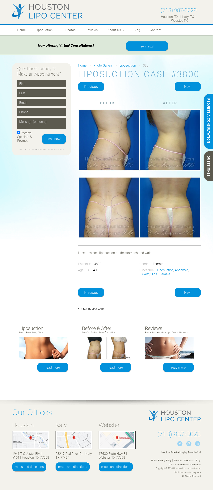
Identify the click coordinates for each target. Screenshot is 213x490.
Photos (70, 30)
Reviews (91, 30)
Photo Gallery (103, 65)
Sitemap (178, 460)
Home (21, 30)
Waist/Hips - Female (155, 274)
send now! (54, 139)
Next (188, 86)
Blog (137, 30)
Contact (157, 30)
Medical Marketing (172, 452)
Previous (91, 86)
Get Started (147, 46)
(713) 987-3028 (179, 10)
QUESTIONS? (208, 166)
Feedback (189, 460)
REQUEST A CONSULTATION (208, 120)
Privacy (51, 149)
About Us (116, 30)
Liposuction (46, 30)
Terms (60, 149)
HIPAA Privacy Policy (161, 460)
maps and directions (29, 467)
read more (53, 367)
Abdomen (182, 270)
